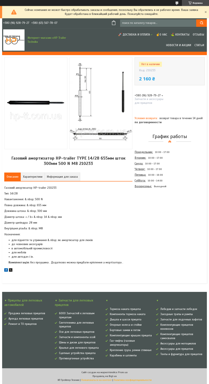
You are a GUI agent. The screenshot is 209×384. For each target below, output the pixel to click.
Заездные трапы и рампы (176, 314)
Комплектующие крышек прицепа (131, 335)
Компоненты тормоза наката (127, 314)
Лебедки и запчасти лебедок (178, 309)
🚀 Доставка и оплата (134, 34)
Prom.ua (123, 372)
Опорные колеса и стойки (126, 325)
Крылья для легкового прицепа (79, 348)
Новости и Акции (178, 45)
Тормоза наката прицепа (125, 309)
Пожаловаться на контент (96, 379)
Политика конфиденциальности (133, 379)
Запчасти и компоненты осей (77, 337)
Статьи (199, 45)
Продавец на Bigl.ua (105, 376)
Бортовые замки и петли (125, 330)
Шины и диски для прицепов (77, 342)
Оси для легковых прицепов (76, 332)
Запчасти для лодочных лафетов (181, 319)
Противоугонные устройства (76, 358)
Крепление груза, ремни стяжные (131, 350)
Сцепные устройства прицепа (77, 353)
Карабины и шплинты (123, 355)
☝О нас (161, 34)
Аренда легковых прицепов (26, 318)
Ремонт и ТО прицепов (23, 324)
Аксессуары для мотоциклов (178, 343)
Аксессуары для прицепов (176, 349)
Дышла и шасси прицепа (125, 319)
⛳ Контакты (180, 34)
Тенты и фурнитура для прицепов (181, 354)
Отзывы (198, 34)
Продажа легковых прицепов (27, 313)
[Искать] (201, 23)
